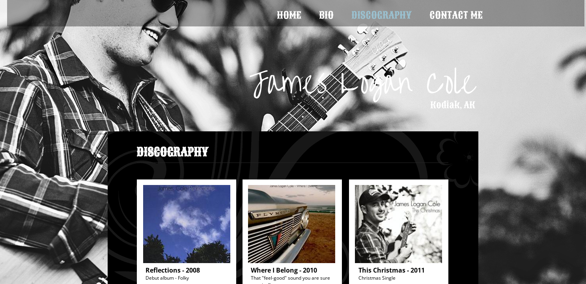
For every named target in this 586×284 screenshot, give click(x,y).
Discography (381, 15)
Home (289, 15)
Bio (326, 15)
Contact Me (456, 15)
